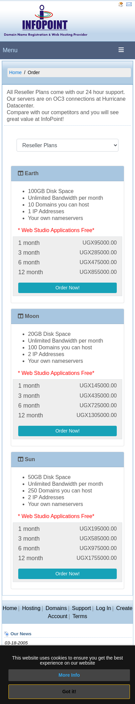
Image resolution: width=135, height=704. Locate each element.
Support (81, 608)
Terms (80, 616)
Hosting (31, 608)
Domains (56, 608)
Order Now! (67, 287)
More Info (69, 675)
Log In (103, 608)
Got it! (69, 691)
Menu (10, 50)
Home (15, 72)
